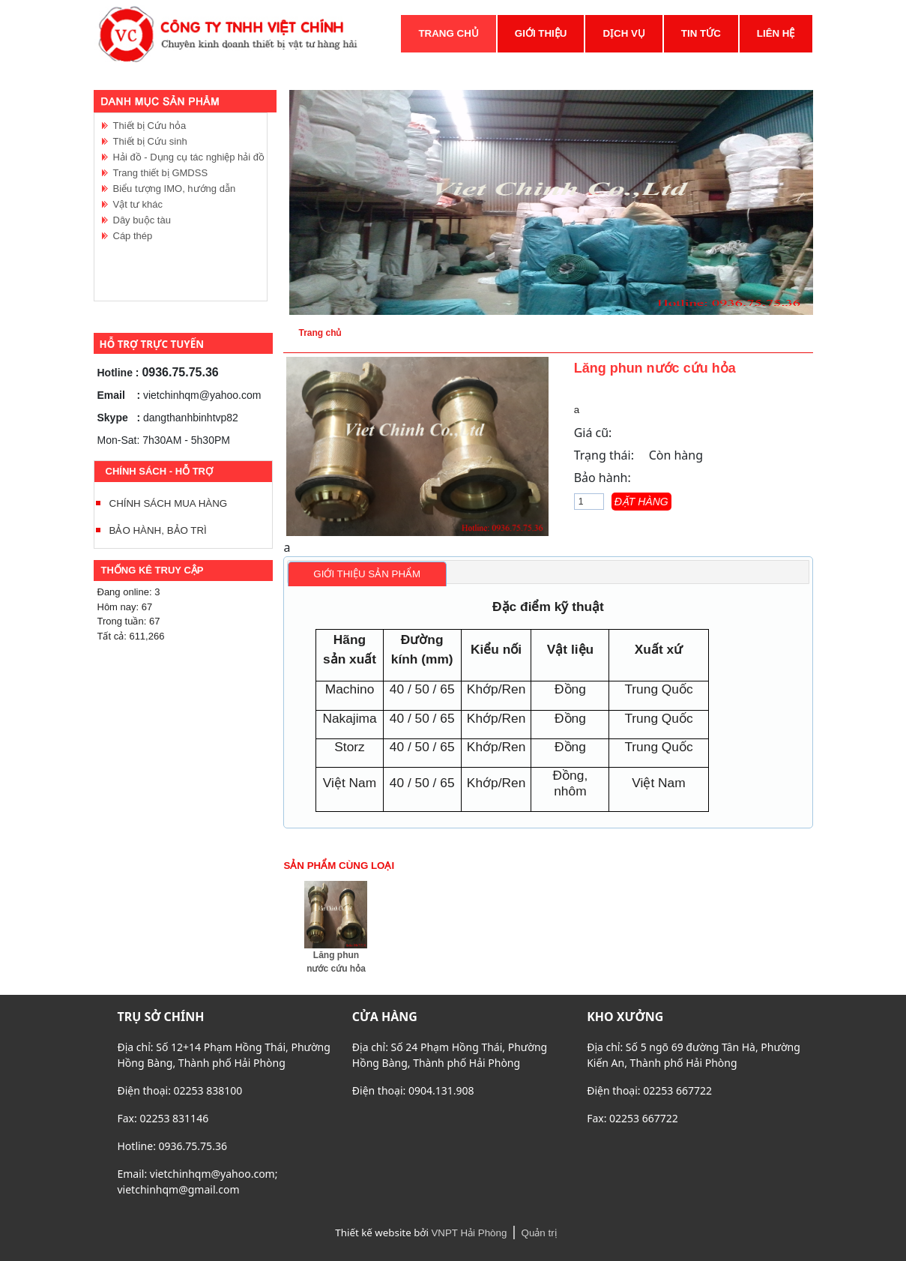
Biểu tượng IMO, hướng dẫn (174, 188)
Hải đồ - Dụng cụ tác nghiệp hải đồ (189, 157)
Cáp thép (133, 235)
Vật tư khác (138, 204)
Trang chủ (319, 333)
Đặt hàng (641, 502)
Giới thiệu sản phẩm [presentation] (366, 574)
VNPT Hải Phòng (469, 1233)
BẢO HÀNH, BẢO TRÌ (158, 530)
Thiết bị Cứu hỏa (150, 125)
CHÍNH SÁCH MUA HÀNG (168, 503)
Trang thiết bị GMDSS (160, 172)
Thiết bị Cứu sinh (150, 141)
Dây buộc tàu (142, 220)
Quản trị (539, 1233)
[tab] (367, 574)
